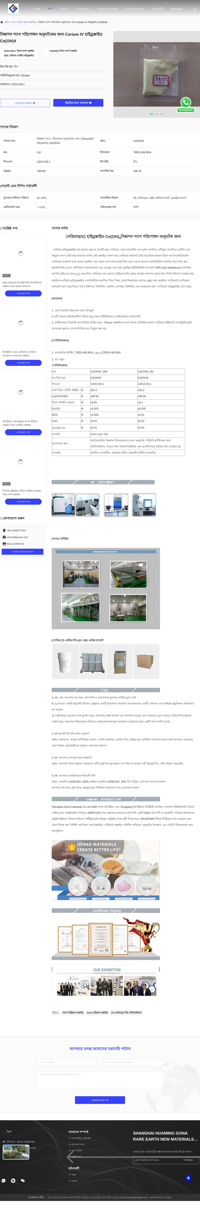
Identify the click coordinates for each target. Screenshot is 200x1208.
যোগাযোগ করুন (135, 9)
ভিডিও (64, 9)
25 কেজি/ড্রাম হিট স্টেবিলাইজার (126, 1012)
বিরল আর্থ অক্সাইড (27, 22)
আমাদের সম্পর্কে (107, 9)
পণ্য (50, 9)
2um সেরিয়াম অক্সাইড (97, 1012)
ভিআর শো (82, 9)
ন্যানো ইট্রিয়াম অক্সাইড (73, 1012)
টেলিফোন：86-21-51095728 (18, 1141)
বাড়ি (37, 9)
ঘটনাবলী (158, 9)
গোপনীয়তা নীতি (36, 1197)
